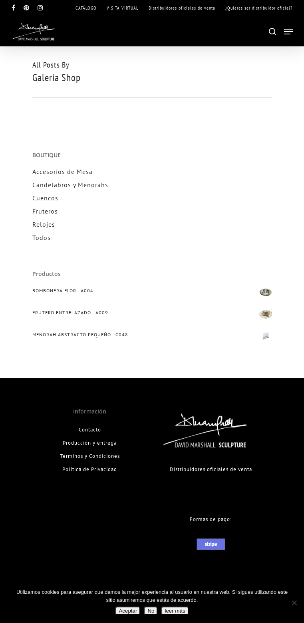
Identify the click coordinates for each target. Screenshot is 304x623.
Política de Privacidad (89, 469)
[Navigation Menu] (288, 32)
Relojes (43, 224)
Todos (41, 238)
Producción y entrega (90, 442)
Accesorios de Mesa (62, 172)
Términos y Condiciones (90, 456)
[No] (294, 603)
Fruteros (45, 211)
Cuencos (45, 198)
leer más (175, 611)
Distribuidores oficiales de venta (211, 469)
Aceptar (128, 611)
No (150, 611)
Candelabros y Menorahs (70, 185)
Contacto (90, 429)
